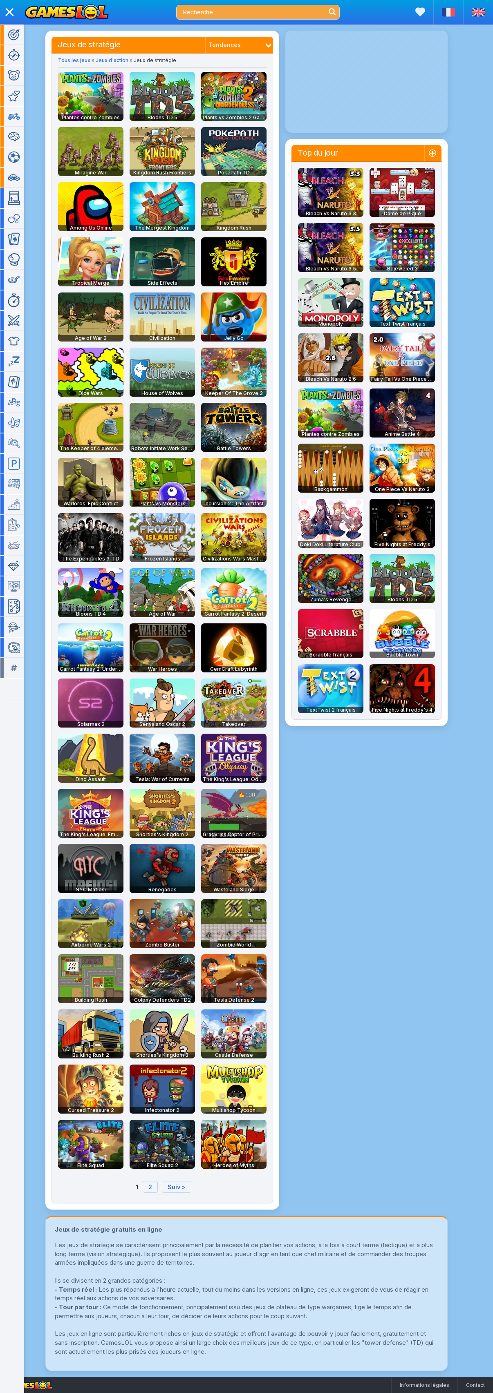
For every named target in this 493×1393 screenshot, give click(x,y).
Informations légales (424, 1385)
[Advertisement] (378, 82)
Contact (475, 1385)
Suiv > (188, 1186)
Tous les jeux (86, 60)
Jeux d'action (124, 60)
